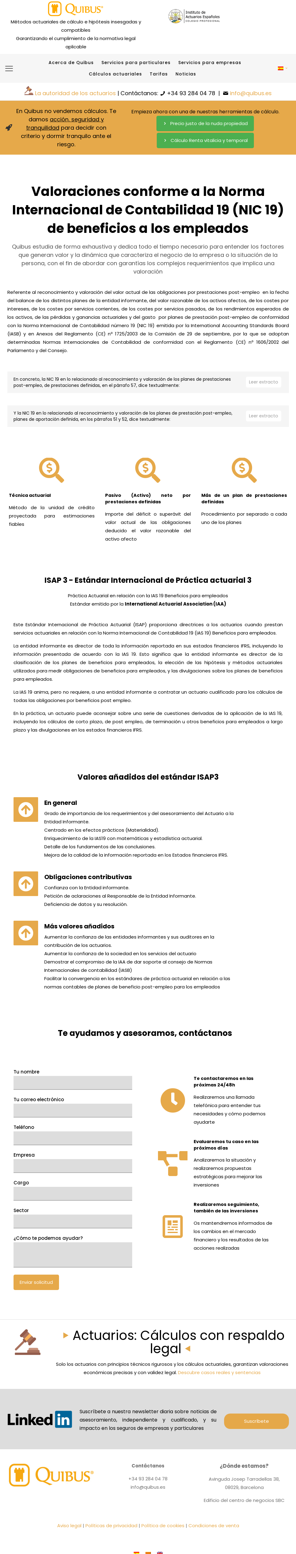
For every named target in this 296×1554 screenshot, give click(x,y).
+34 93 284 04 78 (191, 93)
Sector (73, 1305)
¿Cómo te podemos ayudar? (73, 1338)
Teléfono (73, 1222)
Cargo (73, 1277)
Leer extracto (262, 382)
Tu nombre (73, 1166)
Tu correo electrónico (73, 1194)
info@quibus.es (251, 93)
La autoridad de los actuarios (75, 93)
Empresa (73, 1249)
